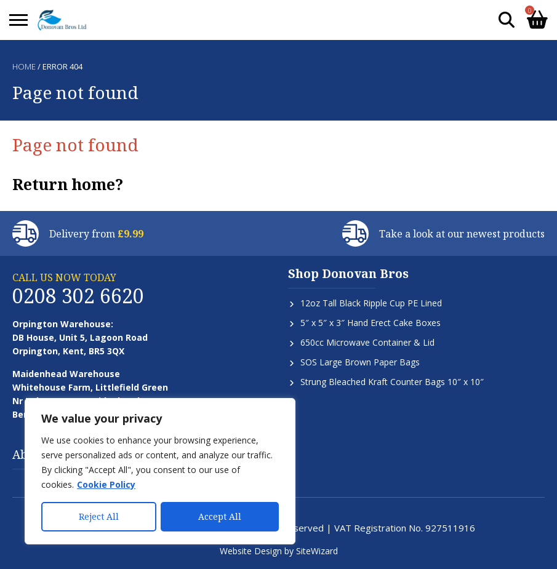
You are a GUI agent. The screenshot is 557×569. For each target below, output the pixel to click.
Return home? (67, 183)
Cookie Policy (106, 484)
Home (24, 66)
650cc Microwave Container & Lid (367, 342)
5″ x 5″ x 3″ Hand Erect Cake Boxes (370, 322)
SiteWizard (317, 551)
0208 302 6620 (78, 295)
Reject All (99, 516)
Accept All (219, 516)
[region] (160, 471)
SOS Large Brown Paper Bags (360, 362)
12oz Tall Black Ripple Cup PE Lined (371, 303)
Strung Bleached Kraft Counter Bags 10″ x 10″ (392, 382)
